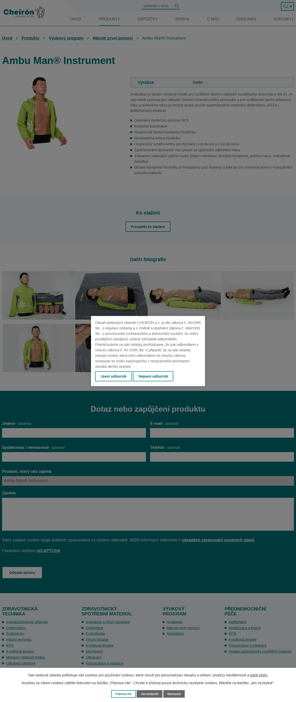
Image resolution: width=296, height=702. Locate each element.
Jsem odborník (114, 376)
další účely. (259, 675)
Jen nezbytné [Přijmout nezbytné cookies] (150, 694)
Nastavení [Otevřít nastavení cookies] (175, 694)
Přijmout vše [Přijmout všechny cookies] (123, 694)
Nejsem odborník (155, 376)
